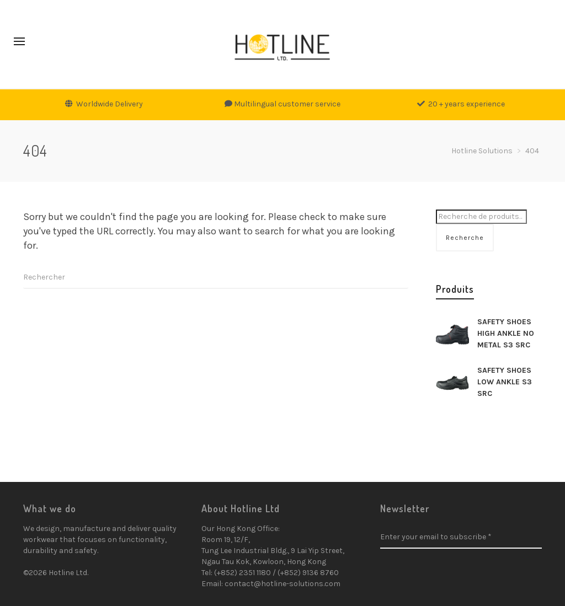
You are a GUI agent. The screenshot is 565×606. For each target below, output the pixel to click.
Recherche (465, 238)
